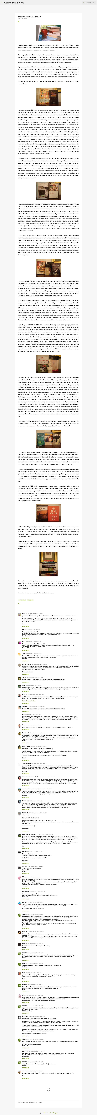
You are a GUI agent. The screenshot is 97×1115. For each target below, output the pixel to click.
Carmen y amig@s (14, 2)
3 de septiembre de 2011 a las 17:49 (35, 931)
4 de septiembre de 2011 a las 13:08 (35, 984)
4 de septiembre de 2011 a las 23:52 (35, 1005)
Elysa (23, 972)
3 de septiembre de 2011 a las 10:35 (35, 914)
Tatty (24, 653)
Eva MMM (25, 1051)
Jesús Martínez (26, 763)
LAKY (24, 641)
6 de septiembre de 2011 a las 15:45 (36, 1051)
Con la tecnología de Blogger (49, 1113)
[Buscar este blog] (88, 2)
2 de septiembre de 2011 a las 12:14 (38, 891)
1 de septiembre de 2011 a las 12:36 (33, 714)
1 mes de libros (22, 600)
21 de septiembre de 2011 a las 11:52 (34, 1071)
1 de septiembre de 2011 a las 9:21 (33, 653)
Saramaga (25, 706)
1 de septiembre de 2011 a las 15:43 (40, 763)
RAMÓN (24, 931)
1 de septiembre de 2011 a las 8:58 (32, 629)
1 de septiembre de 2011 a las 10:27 (33, 685)
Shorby (24, 851)
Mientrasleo (25, 891)
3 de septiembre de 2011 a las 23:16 (35, 952)
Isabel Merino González (29, 834)
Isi (23, 629)
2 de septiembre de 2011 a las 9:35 (33, 877)
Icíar (23, 877)
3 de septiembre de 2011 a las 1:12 (35, 902)
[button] (19, 22)
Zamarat (24, 866)
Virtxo (24, 800)
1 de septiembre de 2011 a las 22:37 (39, 812)
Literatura (30, 600)
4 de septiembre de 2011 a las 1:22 (33, 972)
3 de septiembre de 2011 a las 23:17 (35, 963)
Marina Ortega (26, 664)
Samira (24, 677)
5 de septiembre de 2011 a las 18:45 (35, 1039)
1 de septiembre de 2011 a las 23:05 (35, 851)
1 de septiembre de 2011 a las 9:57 (39, 664)
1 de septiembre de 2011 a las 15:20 (38, 746)
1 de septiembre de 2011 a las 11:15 (37, 706)
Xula (23, 685)
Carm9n (24, 914)
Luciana (24, 943)
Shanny (24, 995)
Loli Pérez (25, 1016)
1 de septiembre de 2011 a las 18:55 (43, 788)
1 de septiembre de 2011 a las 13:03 (34, 725)
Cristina (24, 613)
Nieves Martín (26, 812)
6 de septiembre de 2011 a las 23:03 (35, 1061)
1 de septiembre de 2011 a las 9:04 (33, 641)
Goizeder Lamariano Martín (30, 777)
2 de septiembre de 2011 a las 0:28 (35, 866)
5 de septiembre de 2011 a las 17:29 (37, 1016)
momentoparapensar (28, 788)
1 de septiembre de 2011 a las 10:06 (35, 677)
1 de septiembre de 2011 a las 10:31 (36, 694)
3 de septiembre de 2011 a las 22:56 (35, 943)
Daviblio (24, 902)
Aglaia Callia (26, 746)
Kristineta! (25, 732)
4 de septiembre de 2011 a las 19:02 (35, 995)
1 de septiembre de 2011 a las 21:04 (35, 800)
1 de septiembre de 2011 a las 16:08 (47, 776)
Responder (25, 626)
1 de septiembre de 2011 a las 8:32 (35, 613)
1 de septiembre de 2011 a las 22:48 (45, 834)
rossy (24, 1071)
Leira (23, 725)
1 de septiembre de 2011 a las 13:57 (37, 732)
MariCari (24, 694)
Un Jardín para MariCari (28, 701)
